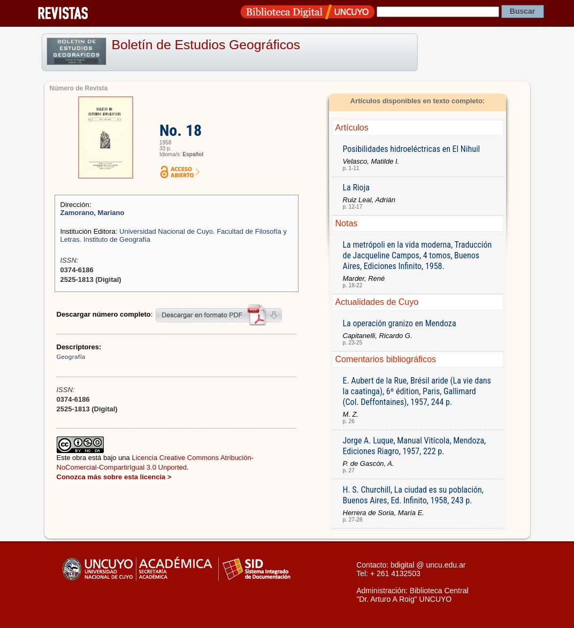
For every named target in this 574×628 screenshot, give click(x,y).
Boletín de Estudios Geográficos (206, 44)
